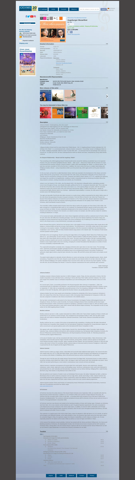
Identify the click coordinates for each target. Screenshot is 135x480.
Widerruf (71, 475)
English (110, 10)
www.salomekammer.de (46, 386)
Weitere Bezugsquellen (74, 34)
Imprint (51, 475)
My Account (27, 23)
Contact (81, 475)
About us (74, 9)
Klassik (41, 14)
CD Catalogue (43, 9)
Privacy (92, 475)
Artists (53, 9)
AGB (61, 475)
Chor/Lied (46, 14)
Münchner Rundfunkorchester (77, 18)
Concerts (63, 9)
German (111, 8)
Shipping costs (23, 43)
